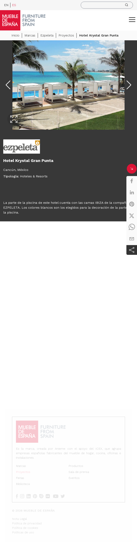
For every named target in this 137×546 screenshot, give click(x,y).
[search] (107, 5)
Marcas (29, 36)
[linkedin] (132, 192)
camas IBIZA (93, 203)
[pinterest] (132, 204)
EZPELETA (11, 208)
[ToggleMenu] (132, 19)
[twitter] (132, 216)
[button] (132, 19)
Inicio (15, 36)
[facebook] (132, 181)
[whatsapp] (132, 227)
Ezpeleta (46, 36)
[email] (132, 239)
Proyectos (66, 36)
